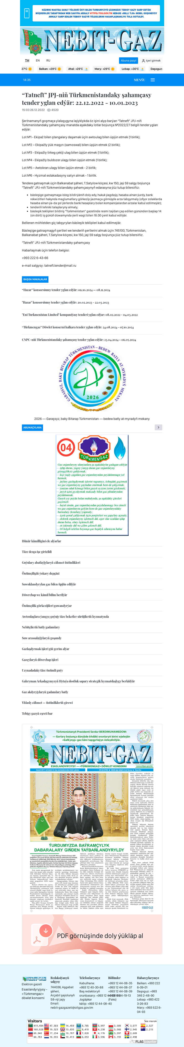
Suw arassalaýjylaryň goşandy (41, 638)
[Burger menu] (152, 79)
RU (48, 60)
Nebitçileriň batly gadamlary (41, 627)
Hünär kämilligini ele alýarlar (41, 541)
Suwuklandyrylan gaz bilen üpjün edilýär (49, 584)
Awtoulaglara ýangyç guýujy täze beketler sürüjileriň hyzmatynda (65, 617)
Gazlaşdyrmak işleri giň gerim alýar (45, 649)
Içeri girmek (151, 61)
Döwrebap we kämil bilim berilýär (44, 595)
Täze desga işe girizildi (37, 552)
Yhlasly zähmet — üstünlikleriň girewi (47, 703)
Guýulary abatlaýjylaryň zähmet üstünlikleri (51, 563)
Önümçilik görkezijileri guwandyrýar (47, 606)
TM (27, 60)
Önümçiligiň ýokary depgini (40, 573)
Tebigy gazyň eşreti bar (37, 714)
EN (38, 60)
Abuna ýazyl (128, 60)
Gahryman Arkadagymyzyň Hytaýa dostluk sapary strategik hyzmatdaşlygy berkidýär (78, 681)
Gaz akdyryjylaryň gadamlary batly (45, 692)
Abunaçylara (32, 427)
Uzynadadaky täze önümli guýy (42, 670)
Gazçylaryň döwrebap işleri (40, 660)
